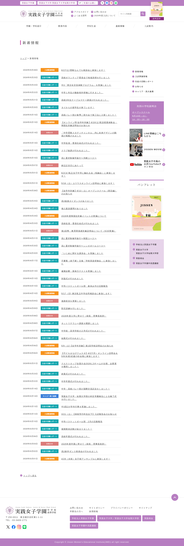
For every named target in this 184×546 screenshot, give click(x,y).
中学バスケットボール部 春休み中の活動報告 (84, 286)
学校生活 (91, 26)
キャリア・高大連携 (145, 92)
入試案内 (148, 26)
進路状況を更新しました (73, 301)
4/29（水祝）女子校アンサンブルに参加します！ (85, 459)
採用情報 (93, 511)
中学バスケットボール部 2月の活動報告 (81, 421)
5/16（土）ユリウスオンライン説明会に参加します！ (88, 183)
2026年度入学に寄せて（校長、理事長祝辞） (84, 316)
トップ (23, 58)
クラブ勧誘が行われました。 (75, 150)
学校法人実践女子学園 (147, 245)
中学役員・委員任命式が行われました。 (81, 143)
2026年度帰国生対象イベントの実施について (84, 216)
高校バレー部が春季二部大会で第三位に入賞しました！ (89, 115)
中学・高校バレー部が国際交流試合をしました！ (85, 389)
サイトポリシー (97, 508)
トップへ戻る (30, 476)
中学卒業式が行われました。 (75, 381)
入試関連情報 (141, 76)
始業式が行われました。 (73, 338)
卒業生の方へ (76, 511)
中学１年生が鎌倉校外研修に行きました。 (82, 92)
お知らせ (139, 87)
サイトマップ (145, 508)
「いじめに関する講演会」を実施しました (82, 253)
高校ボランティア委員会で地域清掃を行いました (85, 78)
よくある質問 (80, 16)
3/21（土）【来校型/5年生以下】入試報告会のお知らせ (89, 414)
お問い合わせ (100, 12)
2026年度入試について (105, 16)
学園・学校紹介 (34, 26)
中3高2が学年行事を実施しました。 (79, 406)
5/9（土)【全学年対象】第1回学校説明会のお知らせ (87, 346)
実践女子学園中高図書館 (148, 264)
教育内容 (62, 26)
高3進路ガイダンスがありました (77, 201)
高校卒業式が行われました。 (75, 436)
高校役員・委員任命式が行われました (80, 223)
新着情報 (139, 71)
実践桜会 (140, 259)
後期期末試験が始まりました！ (76, 429)
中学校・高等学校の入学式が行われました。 (83, 331)
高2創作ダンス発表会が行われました (79, 451)
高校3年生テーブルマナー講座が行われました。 (85, 100)
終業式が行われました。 (73, 374)
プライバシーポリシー (122, 508)
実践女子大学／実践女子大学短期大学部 (119, 518)
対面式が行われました (72, 278)
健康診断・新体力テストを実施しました (81, 271)
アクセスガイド (81, 12)
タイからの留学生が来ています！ (78, 107)
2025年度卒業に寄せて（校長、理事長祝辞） (84, 444)
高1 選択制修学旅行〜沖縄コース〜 (79, 158)
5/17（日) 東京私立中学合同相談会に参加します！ (86, 293)
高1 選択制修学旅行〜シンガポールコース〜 (83, 246)
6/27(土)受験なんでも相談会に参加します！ (83, 70)
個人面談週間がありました (74, 208)
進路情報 (120, 26)
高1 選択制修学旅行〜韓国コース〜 (79, 238)
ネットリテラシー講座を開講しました (80, 323)
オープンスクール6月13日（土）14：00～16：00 (141, 116)
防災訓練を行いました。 (73, 308)
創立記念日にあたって (72, 165)
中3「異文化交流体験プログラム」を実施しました (86, 85)
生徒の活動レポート (145, 82)
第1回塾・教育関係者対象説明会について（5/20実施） (88, 231)
